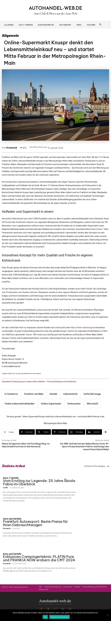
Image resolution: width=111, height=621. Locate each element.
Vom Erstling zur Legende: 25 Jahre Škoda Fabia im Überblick (39, 482)
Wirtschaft (92, 403)
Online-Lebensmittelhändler (20, 403)
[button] (100, 24)
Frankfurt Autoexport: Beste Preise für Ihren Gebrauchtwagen (35, 523)
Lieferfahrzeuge (92, 393)
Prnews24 (11, 147)
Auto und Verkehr (12, 519)
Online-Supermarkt (51, 403)
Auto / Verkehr (11, 478)
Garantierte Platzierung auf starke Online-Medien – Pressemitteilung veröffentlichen (39, 381)
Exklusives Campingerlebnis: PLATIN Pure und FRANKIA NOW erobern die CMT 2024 (39, 558)
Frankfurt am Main (33, 393)
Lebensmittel (70, 393)
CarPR (5, 488)
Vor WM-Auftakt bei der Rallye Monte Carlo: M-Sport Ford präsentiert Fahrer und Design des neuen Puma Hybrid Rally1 (84, 446)
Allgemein (10, 36)
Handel (53, 393)
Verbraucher (74, 403)
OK (45, 617)
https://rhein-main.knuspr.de (83, 327)
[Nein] (107, 615)
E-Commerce (11, 393)
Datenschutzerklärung (59, 617)
